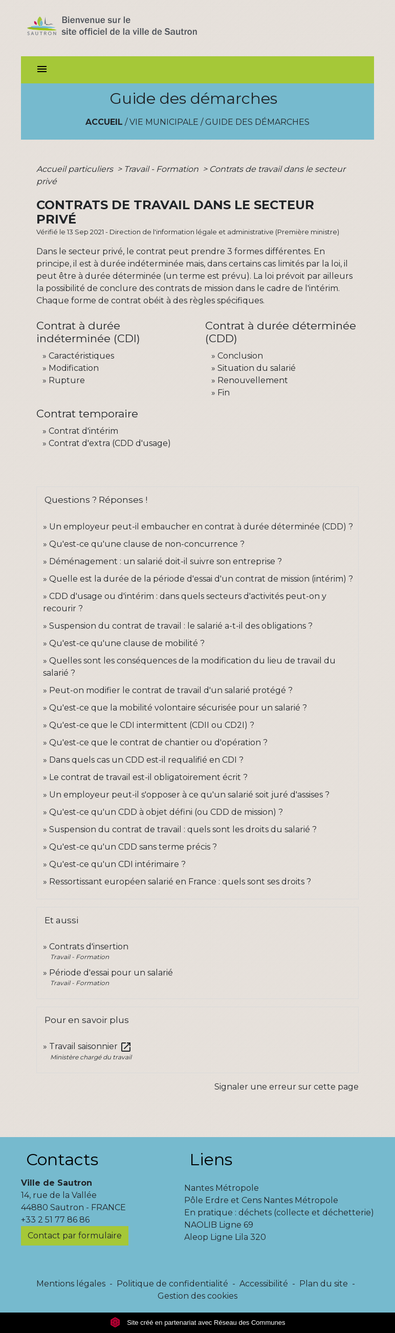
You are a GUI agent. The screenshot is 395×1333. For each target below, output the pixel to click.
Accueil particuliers (75, 169)
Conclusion (240, 356)
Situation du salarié (256, 368)
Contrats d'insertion (88, 946)
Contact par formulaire (75, 1235)
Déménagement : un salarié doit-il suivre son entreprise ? (165, 561)
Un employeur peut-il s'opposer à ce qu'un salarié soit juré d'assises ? (189, 794)
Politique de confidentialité (172, 1283)
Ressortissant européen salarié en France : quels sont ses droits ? (180, 881)
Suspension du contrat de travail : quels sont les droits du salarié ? (183, 829)
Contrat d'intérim (83, 431)
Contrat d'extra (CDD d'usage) (110, 443)
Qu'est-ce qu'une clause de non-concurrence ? (147, 544)
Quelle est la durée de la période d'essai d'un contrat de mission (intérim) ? (201, 579)
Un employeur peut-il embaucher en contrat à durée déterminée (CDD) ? (201, 526)
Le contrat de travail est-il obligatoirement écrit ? (148, 777)
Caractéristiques (81, 356)
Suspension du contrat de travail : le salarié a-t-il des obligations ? (181, 626)
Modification (74, 368)
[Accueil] (130, 28)
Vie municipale (164, 122)
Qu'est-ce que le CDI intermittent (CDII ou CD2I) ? (151, 725)
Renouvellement (252, 380)
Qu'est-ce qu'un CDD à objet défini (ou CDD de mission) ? (166, 812)
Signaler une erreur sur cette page (286, 1087)
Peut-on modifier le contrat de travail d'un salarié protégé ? (171, 690)
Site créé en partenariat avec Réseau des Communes (198, 1322)
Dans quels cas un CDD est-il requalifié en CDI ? (146, 760)
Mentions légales (70, 1283)
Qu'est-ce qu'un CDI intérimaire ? (117, 864)
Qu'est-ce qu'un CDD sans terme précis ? (133, 847)
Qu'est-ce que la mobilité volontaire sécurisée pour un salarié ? (178, 708)
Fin (223, 392)
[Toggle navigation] (42, 69)
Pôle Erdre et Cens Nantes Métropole (261, 1200)
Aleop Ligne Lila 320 (225, 1237)
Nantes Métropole (221, 1188)
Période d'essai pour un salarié (111, 972)
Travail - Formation (162, 169)
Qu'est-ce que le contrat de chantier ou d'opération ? (158, 742)
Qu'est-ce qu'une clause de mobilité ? (127, 643)
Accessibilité (263, 1283)
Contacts (62, 1159)
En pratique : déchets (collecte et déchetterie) (279, 1212)
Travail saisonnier (90, 1046)
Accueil (104, 122)
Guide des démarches (257, 122)
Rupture (67, 380)
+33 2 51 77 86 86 (55, 1220)
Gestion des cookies (197, 1296)
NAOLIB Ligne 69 (218, 1225)
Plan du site (323, 1283)
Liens (210, 1159)
